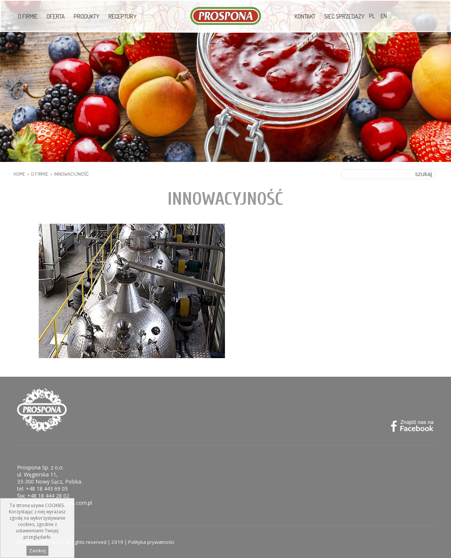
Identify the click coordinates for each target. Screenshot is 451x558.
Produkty (86, 16)
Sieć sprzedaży (344, 16)
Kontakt (305, 16)
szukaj (423, 174)
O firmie (28, 16)
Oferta (56, 16)
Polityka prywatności (151, 542)
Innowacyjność (71, 174)
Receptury (122, 16)
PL (372, 16)
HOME (19, 174)
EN (384, 16)
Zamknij (37, 552)
